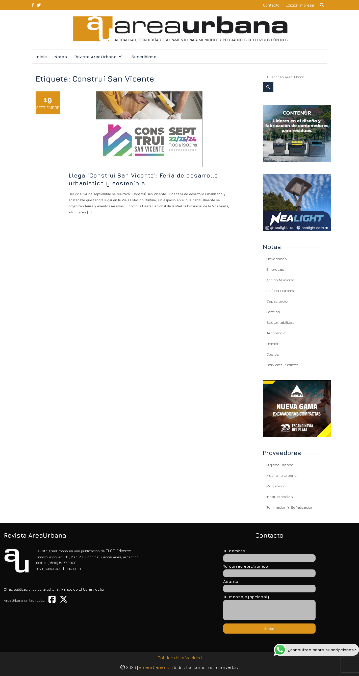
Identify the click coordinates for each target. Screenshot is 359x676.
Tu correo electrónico (269, 569)
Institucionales (279, 496)
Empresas (275, 269)
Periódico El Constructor (83, 589)
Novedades (276, 259)
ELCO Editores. (119, 550)
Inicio (41, 56)
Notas (60, 56)
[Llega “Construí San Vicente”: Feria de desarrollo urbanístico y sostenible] (297, 133)
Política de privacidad (180, 657)
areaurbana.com (156, 667)
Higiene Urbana (279, 465)
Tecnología (276, 333)
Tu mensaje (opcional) (269, 607)
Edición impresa (300, 5)
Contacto (271, 5)
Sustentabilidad (280, 322)
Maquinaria (276, 486)
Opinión (272, 343)
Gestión (273, 312)
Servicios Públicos (282, 365)
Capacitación (278, 301)
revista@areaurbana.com (58, 568)
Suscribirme (143, 56)
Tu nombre (269, 554)
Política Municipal (281, 290)
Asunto (269, 584)
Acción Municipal (280, 280)
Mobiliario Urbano (281, 475)
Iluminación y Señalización (289, 507)
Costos (272, 354)
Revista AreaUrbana (95, 56)
